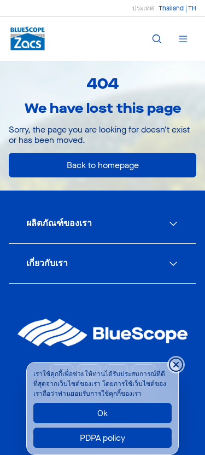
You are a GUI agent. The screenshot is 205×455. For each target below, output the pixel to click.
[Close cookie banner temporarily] (176, 364)
